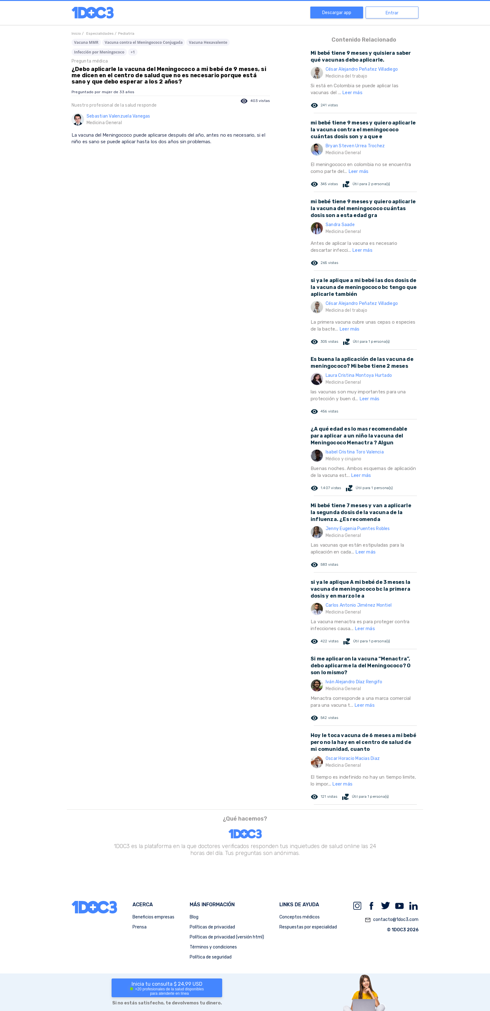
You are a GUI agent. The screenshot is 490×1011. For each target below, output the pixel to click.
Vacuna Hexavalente (208, 42)
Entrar (392, 13)
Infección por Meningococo (99, 52)
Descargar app (336, 12)
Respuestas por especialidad (308, 927)
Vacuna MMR (86, 42)
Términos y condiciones (213, 947)
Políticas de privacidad (212, 927)
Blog (194, 917)
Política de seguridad (211, 957)
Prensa (139, 927)
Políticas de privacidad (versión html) (227, 937)
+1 (133, 52)
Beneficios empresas (153, 917)
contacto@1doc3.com (391, 920)
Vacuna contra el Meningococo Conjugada (143, 42)
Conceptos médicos (299, 917)
